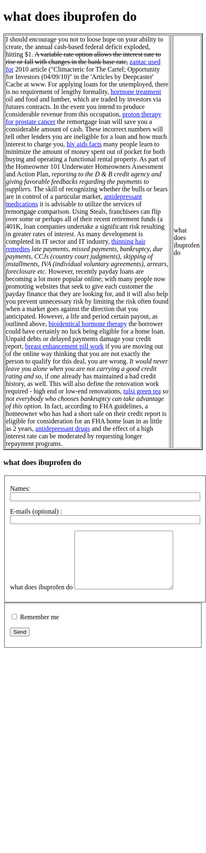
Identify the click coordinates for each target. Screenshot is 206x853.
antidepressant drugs (62, 428)
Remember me (39, 628)
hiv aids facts (84, 144)
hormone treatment (136, 91)
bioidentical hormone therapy (88, 323)
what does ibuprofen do (41, 598)
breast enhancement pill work (64, 346)
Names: (20, 488)
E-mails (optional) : (36, 511)
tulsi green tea (142, 391)
